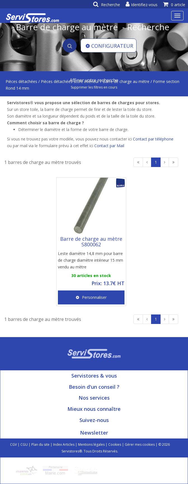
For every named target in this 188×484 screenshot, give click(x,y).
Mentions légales (91, 444)
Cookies (114, 444)
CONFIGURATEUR (109, 45)
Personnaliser (91, 297)
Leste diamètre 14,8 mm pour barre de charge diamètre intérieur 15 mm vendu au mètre (90, 260)
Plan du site (40, 444)
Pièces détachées (21, 81)
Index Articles (63, 444)
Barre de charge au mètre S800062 (91, 241)
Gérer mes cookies (140, 444)
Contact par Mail (109, 145)
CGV (13, 444)
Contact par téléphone (153, 139)
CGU (24, 444)
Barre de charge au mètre (126, 81)
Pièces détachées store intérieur (70, 81)
